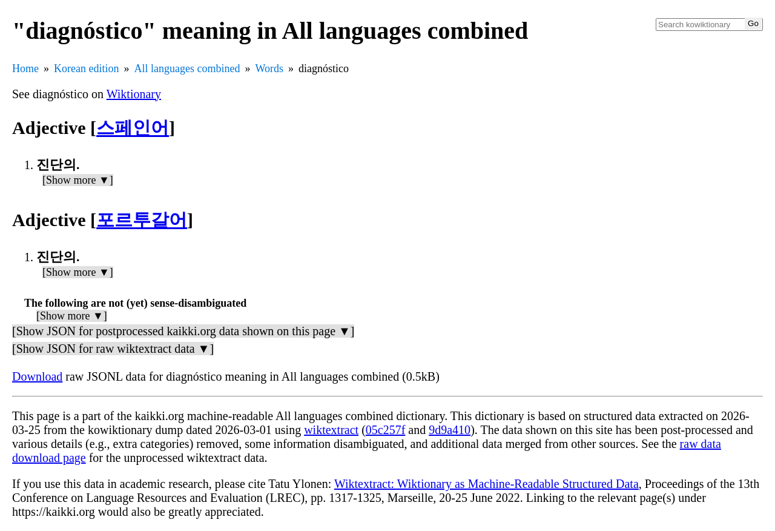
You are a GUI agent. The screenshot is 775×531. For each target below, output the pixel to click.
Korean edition (86, 68)
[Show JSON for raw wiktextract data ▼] (113, 348)
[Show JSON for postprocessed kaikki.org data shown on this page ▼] (183, 331)
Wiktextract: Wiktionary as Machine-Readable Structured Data (486, 483)
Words (269, 68)
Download (37, 376)
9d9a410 (449, 429)
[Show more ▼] (77, 180)
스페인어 (132, 128)
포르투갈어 (141, 220)
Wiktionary (134, 94)
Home (25, 68)
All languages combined (187, 68)
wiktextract (331, 429)
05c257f (386, 429)
